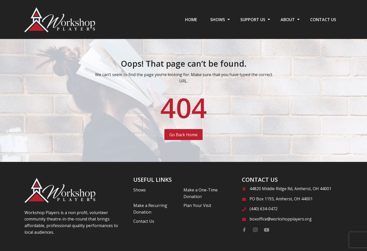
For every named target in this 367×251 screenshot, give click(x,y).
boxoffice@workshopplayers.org (281, 219)
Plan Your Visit (197, 205)
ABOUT (288, 19)
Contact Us (143, 221)
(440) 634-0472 (264, 209)
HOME (191, 19)
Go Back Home (183, 134)
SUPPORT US (252, 19)
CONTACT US (323, 19)
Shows (139, 190)
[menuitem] (191, 19)
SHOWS (217, 19)
